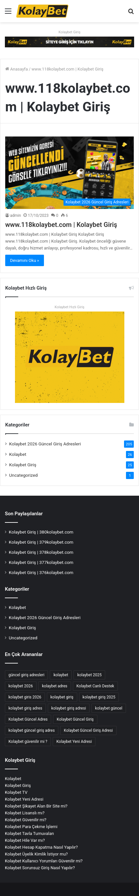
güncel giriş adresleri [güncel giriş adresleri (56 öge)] (26, 675)
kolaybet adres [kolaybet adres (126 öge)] (54, 686)
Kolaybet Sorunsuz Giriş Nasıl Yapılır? (40, 867)
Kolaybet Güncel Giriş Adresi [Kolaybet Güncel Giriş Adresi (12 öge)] (88, 730)
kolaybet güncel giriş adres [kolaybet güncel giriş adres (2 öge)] (31, 730)
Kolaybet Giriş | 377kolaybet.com (41, 562)
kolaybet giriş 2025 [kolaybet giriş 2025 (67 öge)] (99, 697)
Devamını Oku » (24, 260)
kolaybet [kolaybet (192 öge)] (60, 675)
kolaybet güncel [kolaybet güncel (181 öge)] (108, 708)
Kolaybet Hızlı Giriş (70, 307)
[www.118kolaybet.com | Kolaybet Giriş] (69, 172)
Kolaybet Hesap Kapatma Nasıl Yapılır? (41, 847)
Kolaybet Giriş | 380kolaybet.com (41, 532)
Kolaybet (17, 454)
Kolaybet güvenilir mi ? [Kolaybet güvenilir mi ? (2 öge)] (27, 741)
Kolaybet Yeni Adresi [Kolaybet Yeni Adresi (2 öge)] (74, 741)
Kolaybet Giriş (69, 32)
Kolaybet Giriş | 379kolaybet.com (41, 542)
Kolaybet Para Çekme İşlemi (31, 826)
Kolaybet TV (16, 792)
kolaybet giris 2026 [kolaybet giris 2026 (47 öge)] (24, 697)
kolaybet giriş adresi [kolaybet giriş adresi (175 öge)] (68, 708)
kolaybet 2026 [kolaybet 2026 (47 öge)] (20, 686)
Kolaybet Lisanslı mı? (25, 812)
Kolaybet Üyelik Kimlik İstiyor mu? (36, 854)
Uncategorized (23, 475)
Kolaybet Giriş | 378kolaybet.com (41, 552)
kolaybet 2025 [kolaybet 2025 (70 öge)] (89, 675)
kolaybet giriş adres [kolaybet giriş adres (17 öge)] (25, 708)
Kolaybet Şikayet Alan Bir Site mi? (36, 806)
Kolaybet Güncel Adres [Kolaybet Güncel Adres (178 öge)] (28, 719)
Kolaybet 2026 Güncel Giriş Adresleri (45, 443)
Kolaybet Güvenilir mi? (26, 819)
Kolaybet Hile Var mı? (25, 840)
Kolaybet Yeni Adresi (24, 799)
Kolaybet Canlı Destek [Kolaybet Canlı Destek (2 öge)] (95, 686)
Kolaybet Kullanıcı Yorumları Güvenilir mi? (44, 860)
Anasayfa (16, 69)
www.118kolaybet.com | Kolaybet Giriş (61, 225)
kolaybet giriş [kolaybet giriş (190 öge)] (62, 697)
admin (15, 215)
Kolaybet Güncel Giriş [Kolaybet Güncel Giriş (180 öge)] (75, 719)
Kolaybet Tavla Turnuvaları (29, 833)
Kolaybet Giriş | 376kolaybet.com (41, 572)
